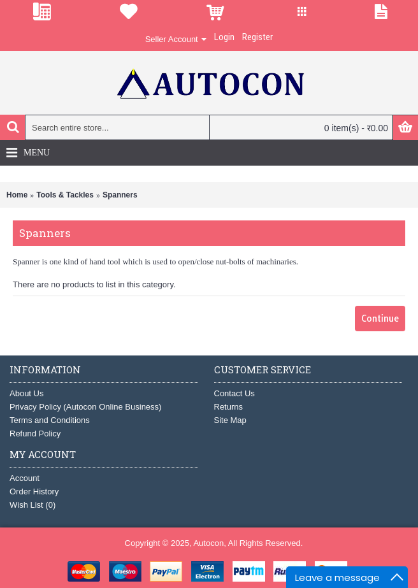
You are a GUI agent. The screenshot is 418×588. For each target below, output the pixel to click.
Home (16, 194)
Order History (34, 491)
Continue (380, 318)
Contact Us (234, 393)
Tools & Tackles (65, 194)
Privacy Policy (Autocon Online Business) (85, 407)
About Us (26, 393)
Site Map (230, 420)
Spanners (120, 194)
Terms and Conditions (50, 420)
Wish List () (32, 505)
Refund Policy (35, 433)
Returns (228, 407)
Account (25, 478)
